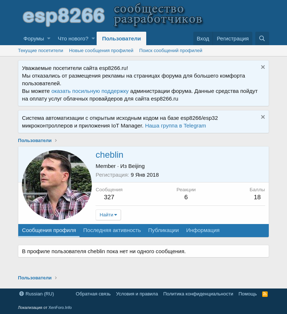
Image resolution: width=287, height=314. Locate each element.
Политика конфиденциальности (198, 294)
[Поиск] (262, 38)
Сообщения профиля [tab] (49, 230)
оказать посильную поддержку (90, 91)
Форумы (33, 38)
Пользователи (121, 38)
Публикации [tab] (163, 230)
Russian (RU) (36, 294)
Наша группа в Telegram (175, 125)
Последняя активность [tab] (112, 230)
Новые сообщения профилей (101, 50)
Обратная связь (93, 294)
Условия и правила (137, 294)
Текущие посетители (40, 50)
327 (109, 197)
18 (257, 197)
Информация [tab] (203, 230)
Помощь (247, 294)
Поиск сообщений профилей (170, 50)
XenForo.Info (60, 307)
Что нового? (73, 38)
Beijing (136, 166)
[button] (48, 38)
